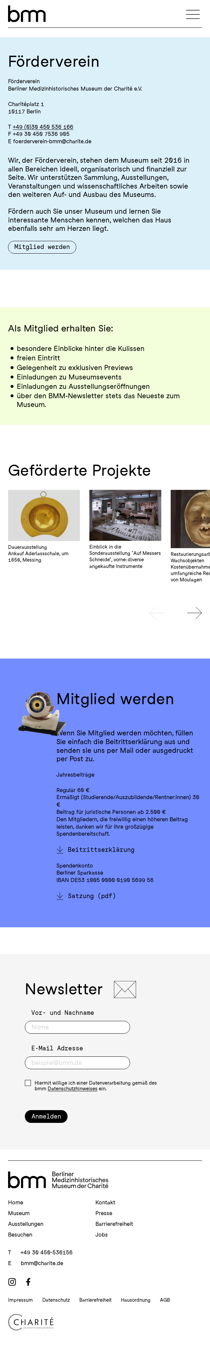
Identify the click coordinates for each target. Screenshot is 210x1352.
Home (15, 1202)
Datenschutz (56, 1300)
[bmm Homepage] (58, 1180)
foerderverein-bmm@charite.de (52, 141)
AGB (165, 1300)
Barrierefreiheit (114, 1223)
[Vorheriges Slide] (156, 613)
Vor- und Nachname (62, 1012)
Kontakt (105, 1202)
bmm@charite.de (42, 1263)
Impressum (20, 1300)
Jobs (101, 1234)
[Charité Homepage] (105, 1322)
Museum (19, 1213)
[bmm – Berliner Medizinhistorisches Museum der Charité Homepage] (27, 13)
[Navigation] (193, 13)
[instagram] (12, 1282)
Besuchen (20, 1234)
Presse (103, 1213)
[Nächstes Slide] (194, 613)
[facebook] (28, 1282)
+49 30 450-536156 (46, 1252)
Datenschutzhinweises (72, 1088)
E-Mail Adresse (57, 1048)
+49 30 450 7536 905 (41, 134)
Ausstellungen (25, 1223)
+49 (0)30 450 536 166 (43, 126)
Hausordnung (136, 1300)
